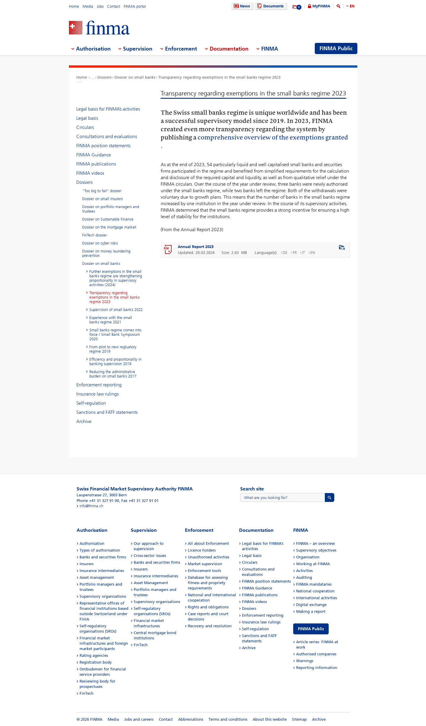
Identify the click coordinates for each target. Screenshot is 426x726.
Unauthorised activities (208, 557)
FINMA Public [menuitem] (336, 48)
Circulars (85, 127)
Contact (113, 6)
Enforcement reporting (99, 385)
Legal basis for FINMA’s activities (108, 109)
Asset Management (151, 583)
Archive (83, 421)
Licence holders (202, 550)
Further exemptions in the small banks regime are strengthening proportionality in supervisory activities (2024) (115, 278)
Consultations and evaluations (106, 136)
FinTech (86, 693)
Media (88, 6)
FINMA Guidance (93, 155)
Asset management (97, 577)
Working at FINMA (313, 564)
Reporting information (316, 667)
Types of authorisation (100, 550)
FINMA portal (135, 6)
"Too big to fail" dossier (101, 191)
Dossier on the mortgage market (109, 227)
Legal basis (87, 118)
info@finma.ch (91, 506)
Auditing (304, 577)
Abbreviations (190, 719)
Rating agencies (94, 655)
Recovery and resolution (210, 626)
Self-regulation (91, 403)
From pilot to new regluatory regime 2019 (112, 349)
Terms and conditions (228, 719)
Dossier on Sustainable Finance (107, 219)
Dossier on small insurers (102, 199)
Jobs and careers (139, 719)
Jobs (100, 6)
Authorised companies (316, 654)
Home (74, 6)
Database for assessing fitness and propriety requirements (208, 582)
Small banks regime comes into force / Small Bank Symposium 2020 (115, 334)
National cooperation (315, 591)
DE (285, 252)
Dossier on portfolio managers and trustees (110, 209)
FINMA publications (96, 164)
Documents (270, 6)
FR (295, 252)
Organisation (308, 557)
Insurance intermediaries (102, 570)
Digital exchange (311, 604)
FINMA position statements (103, 145)
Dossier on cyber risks (100, 243)
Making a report (310, 611)
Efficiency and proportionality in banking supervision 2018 (115, 361)
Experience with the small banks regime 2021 (110, 319)
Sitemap (299, 719)
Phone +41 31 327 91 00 (98, 500)
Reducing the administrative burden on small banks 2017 (112, 374)
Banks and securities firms (103, 557)
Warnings (304, 661)
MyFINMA (321, 6)
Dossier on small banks (134, 77)
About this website (270, 719)
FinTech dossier (94, 235)
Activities (304, 570)
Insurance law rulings (97, 394)
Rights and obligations (208, 607)
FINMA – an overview (315, 543)
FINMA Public (311, 628)
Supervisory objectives (316, 550)
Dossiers (104, 77)
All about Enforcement (208, 543)
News (241, 6)
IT (303, 252)
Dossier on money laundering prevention (106, 253)
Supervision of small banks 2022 (116, 309)
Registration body (96, 662)
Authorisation (92, 543)
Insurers (86, 564)
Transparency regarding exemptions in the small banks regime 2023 (219, 77)
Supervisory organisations (103, 596)
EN (352, 6)
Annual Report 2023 (196, 246)
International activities (316, 598)
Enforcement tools (204, 570)
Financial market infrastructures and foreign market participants (104, 643)
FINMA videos (90, 173)
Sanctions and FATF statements (107, 412)
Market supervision (205, 564)
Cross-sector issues (150, 555)
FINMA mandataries (314, 584)
